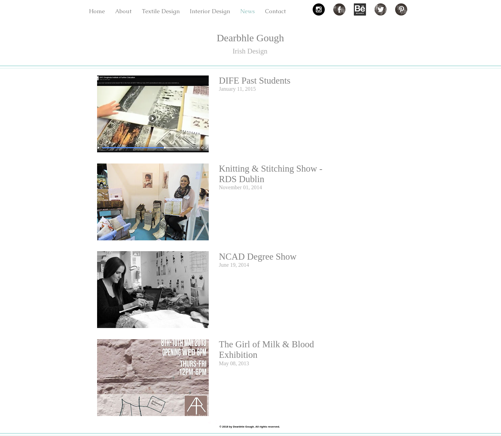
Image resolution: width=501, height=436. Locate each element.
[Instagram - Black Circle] (319, 9)
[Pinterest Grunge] (401, 9)
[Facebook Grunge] (339, 9)
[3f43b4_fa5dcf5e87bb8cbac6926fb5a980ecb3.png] (360, 9)
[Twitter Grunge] (380, 9)
